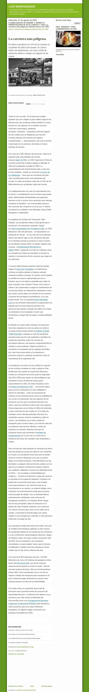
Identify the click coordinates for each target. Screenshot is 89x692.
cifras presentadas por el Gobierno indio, (28, 229)
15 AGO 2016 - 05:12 (38, 104)
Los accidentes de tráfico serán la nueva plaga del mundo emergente (24, 638)
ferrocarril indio (23, 563)
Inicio (32, 686)
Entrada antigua (46, 686)
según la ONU (21, 160)
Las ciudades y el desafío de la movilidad (18, 642)
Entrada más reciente (16, 686)
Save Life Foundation (25, 269)
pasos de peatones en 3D (22, 387)
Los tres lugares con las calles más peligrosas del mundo (22, 634)
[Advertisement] (25, 670)
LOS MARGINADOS (22, 6)
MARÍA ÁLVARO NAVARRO (16, 103)
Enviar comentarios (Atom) (26, 690)
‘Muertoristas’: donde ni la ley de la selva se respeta (21, 630)
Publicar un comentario (16, 654)
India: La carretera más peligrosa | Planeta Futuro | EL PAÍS (28, 29)
